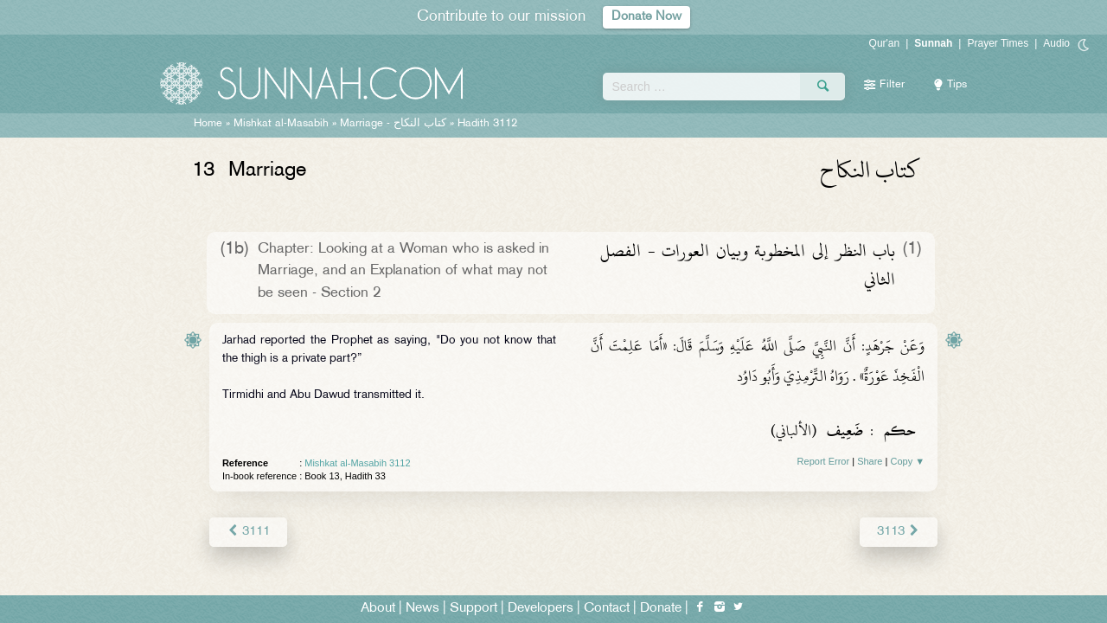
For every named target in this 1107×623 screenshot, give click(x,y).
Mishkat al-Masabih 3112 (357, 463)
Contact (607, 607)
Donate (660, 607)
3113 (899, 530)
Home (208, 124)
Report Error (823, 461)
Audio (1056, 43)
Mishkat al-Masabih (281, 124)
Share (869, 461)
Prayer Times (997, 43)
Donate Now (647, 16)
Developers (540, 607)
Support (473, 607)
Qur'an (884, 43)
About (378, 607)
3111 (248, 530)
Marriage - (393, 124)
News (422, 607)
